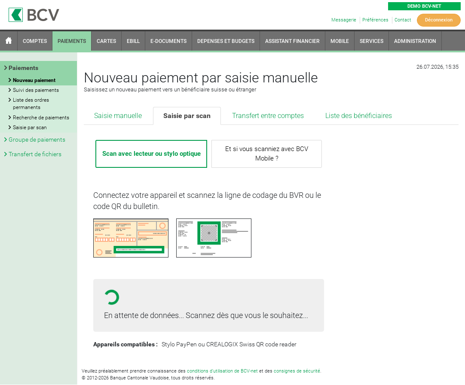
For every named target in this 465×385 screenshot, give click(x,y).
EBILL (133, 41)
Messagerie (343, 20)
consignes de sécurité (297, 371)
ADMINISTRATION (415, 41)
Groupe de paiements (37, 139)
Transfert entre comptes (268, 116)
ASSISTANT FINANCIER (292, 41)
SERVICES (371, 41)
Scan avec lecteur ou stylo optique (151, 154)
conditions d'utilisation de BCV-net (222, 371)
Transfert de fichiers (35, 154)
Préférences (375, 20)
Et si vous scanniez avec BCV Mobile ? (266, 153)
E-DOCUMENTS (168, 41)
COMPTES (35, 41)
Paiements (23, 67)
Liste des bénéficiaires (358, 116)
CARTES (106, 41)
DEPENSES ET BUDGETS (225, 41)
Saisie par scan (187, 116)
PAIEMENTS (72, 41)
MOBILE (339, 41)
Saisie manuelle (118, 116)
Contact (403, 20)
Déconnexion (439, 20)
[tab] (118, 116)
